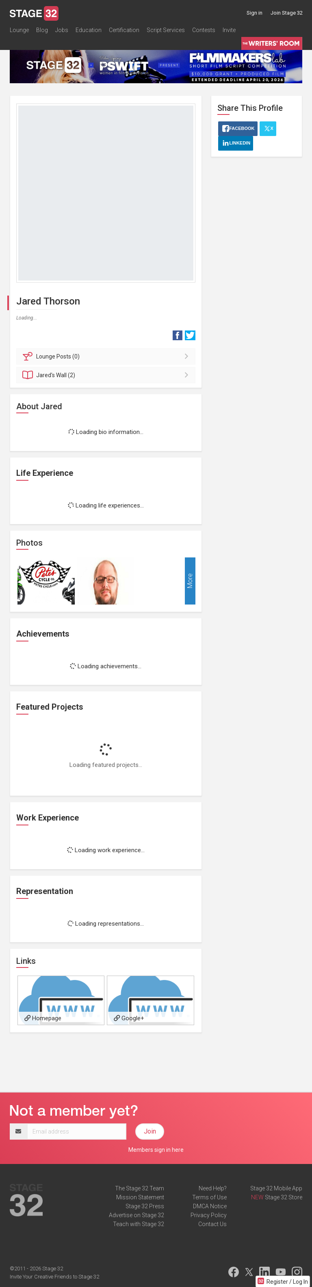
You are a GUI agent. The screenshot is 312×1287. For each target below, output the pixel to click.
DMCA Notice (210, 1206)
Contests (203, 30)
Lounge (19, 30)
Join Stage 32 (287, 13)
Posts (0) (107, 356)
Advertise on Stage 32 (136, 1215)
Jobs (61, 30)
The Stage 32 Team (139, 1188)
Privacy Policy (209, 1215)
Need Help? (213, 1188)
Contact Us (212, 1224)
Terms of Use (209, 1197)
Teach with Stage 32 (138, 1224)
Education (89, 30)
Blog (42, 30)
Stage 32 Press (145, 1206)
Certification (124, 30)
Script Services (166, 30)
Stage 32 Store (283, 1197)
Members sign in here (156, 1150)
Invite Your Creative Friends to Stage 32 (54, 1277)
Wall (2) (107, 375)
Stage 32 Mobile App (276, 1188)
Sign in (254, 13)
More (190, 580)
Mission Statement (140, 1197)
